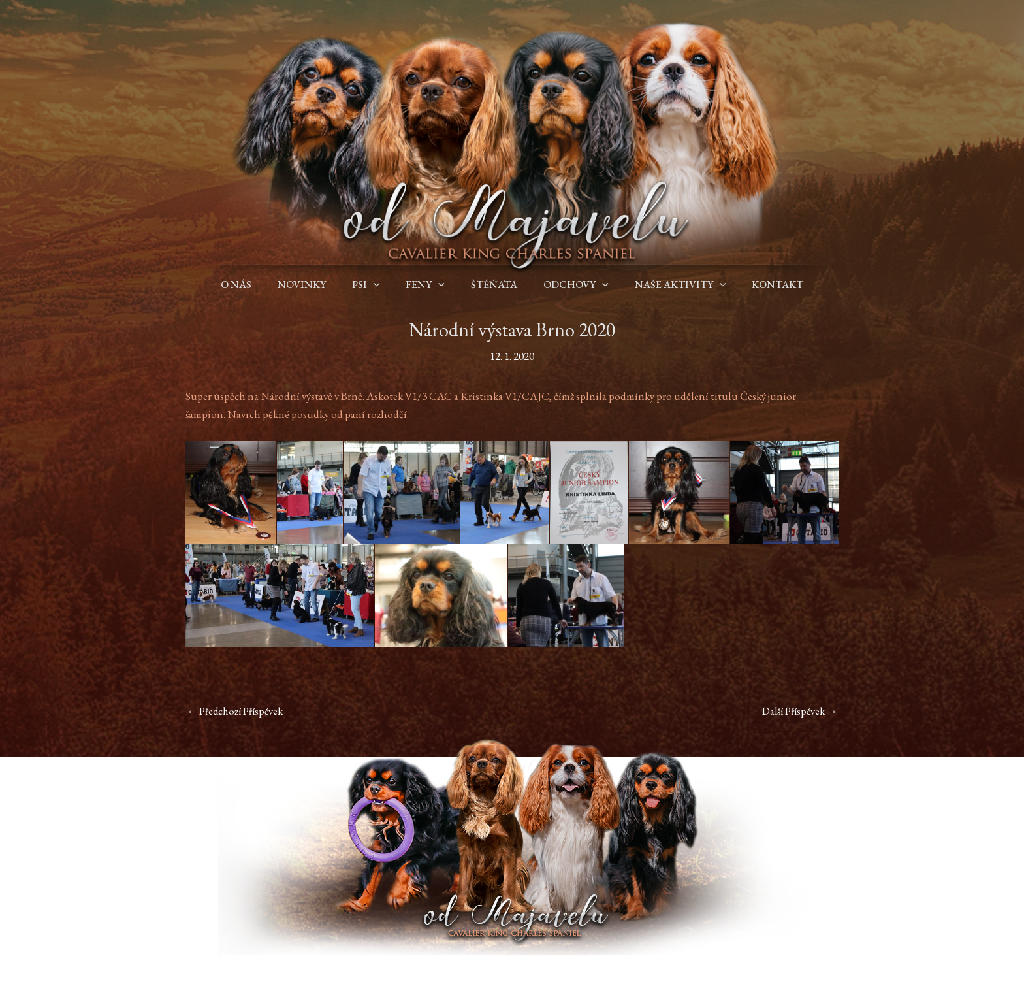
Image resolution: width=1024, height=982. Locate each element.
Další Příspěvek (797, 711)
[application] (381, 285)
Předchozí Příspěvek (237, 711)
